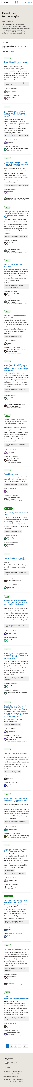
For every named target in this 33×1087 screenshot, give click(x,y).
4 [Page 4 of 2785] (19, 1046)
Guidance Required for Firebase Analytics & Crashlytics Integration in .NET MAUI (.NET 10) (16, 164)
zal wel (9, 491)
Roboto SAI (10, 587)
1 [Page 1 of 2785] (7, 1046)
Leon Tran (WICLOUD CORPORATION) (18, 836)
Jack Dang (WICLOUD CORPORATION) (13, 250)
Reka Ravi (10, 142)
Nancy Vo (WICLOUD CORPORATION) (18, 198)
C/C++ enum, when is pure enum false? (16, 513)
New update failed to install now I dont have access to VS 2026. (16, 559)
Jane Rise (9, 785)
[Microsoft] (16, 2)
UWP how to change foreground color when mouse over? (15, 901)
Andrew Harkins (11, 633)
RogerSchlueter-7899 (13, 294)
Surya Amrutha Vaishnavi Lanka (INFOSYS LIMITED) (16, 350)
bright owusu (11, 731)
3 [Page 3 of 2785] (15, 1046)
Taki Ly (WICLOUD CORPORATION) (17, 692)
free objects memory (11, 474)
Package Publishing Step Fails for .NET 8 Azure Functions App (15, 850)
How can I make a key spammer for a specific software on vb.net (15, 754)
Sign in (30, 2)
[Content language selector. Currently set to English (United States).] (12, 1058)
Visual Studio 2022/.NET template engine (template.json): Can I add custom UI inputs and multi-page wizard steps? (16, 367)
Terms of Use (7, 1079)
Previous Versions (17, 1071)
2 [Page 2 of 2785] (11, 1046)
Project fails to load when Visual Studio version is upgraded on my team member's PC (16, 800)
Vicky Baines (10, 452)
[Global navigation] (2, 2)
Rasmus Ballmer (11, 976)
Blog (5, 1074)
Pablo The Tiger (11, 91)
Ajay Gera (10, 397)
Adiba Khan (10, 983)
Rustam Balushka (12, 243)
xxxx (8, 1026)
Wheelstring (10, 538)
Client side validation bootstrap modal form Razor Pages (15, 63)
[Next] (16, 1049)
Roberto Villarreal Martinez (14, 580)
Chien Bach (10, 640)
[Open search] (25, 2)
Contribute (12, 1074)
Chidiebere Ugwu (12, 880)
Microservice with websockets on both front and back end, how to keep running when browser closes (16, 603)
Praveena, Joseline (12, 829)
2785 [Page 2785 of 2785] (25, 1046)
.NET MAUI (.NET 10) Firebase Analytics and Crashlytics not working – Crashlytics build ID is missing (15, 114)
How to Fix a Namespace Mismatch (13, 265)
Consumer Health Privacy (10, 1076)
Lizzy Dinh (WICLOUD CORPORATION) (13, 1033)
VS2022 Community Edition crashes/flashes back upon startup (16, 998)
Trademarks (7, 1082)
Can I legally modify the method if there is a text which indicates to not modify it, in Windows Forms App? (16, 214)
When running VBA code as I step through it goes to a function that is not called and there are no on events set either (16, 656)
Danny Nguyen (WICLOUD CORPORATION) (14, 738)
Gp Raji (9, 343)
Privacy (19, 1074)
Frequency (10, 778)
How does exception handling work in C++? (15, 316)
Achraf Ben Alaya (12, 887)
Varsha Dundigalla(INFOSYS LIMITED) (17, 149)
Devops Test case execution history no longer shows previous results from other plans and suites (16, 422)
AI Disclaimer (7, 1071)
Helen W (9, 686)
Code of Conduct (17, 1079)
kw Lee (9, 929)
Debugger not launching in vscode (16, 949)
